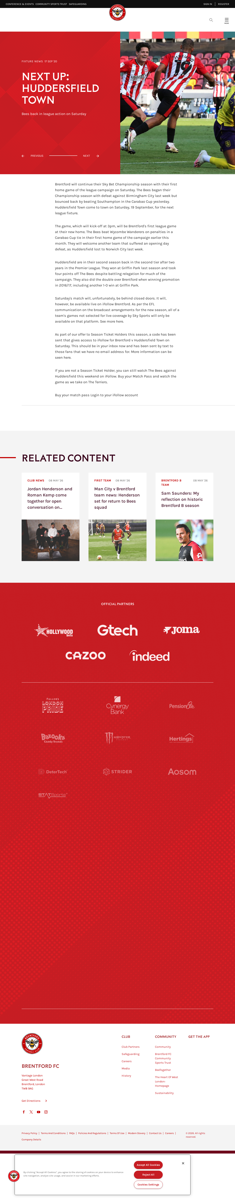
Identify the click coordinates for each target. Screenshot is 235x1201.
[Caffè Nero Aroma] (117, 1004)
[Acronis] (182, 804)
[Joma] (181, 630)
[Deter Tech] (53, 771)
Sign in (207, 4)
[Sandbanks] (53, 937)
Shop (179, 25)
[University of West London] (53, 838)
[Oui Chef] (182, 904)
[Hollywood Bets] (53, 630)
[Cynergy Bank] (117, 705)
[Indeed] (149, 655)
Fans (164, 25)
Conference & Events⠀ (21, 4)
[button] (14, 1176)
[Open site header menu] (226, 19)
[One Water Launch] (182, 871)
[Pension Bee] (182, 705)
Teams (128, 25)
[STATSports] (53, 804)
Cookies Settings (148, 1184)
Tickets (147, 25)
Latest (57, 25)
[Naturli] (117, 871)
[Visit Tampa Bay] (117, 838)
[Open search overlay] (211, 19)
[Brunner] (53, 904)
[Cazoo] (85, 655)
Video (74, 25)
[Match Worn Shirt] (117, 904)
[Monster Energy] (117, 738)
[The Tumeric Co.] (117, 970)
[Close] (183, 1163)
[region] (102, 1174)
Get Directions (31, 1118)
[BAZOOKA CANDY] (53, 738)
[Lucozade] (182, 970)
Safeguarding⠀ (78, 4)
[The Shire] (117, 937)
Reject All (148, 1174)
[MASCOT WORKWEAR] (182, 838)
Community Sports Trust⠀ (52, 4)
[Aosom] (182, 771)
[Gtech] (117, 630)
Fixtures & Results (101, 25)
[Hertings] (182, 738)
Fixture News (32, 61)
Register (223, 4)
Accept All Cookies (148, 1165)
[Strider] (117, 771)
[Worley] (117, 804)
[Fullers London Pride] (53, 705)
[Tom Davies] (182, 937)
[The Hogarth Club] (53, 970)
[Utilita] (53, 871)
